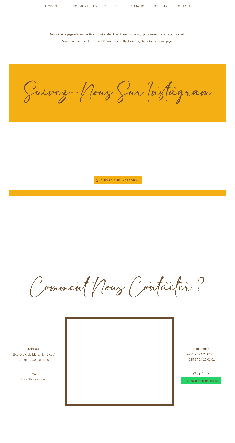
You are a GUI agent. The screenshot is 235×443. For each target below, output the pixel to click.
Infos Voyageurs (61, 421)
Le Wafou (51, 6)
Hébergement (76, 6)
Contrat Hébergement (133, 421)
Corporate (161, 6)
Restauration (135, 6)
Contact (183, 6)
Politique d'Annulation (95, 421)
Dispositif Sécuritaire (170, 421)
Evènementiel (105, 6)
